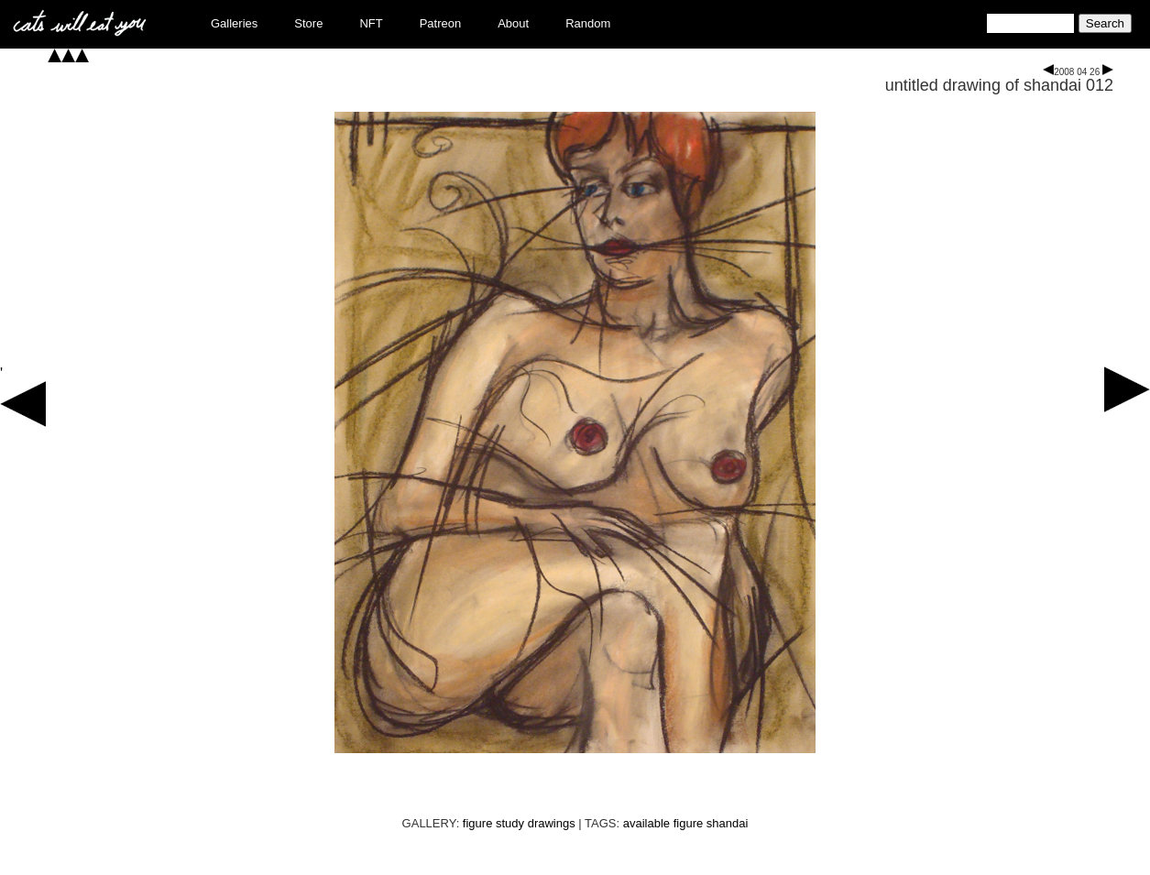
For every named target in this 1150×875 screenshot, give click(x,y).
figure (689, 823)
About (513, 23)
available (646, 823)
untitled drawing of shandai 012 (999, 85)
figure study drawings (519, 823)
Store (308, 23)
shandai (727, 823)
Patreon (441, 23)
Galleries (234, 23)
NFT (370, 23)
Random (587, 23)
